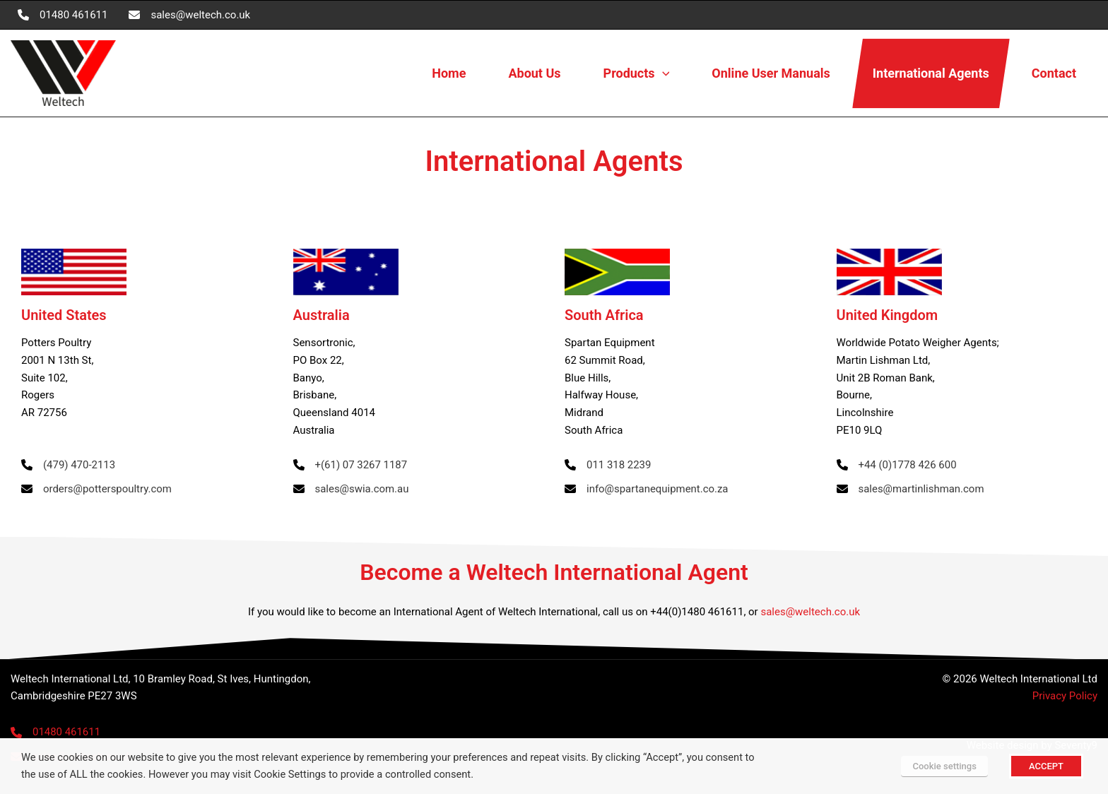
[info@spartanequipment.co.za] (647, 489)
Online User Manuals (771, 73)
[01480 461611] (62, 15)
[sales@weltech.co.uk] (189, 15)
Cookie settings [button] (944, 766)
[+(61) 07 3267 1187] (350, 465)
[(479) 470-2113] (68, 465)
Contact (1054, 73)
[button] (662, 73)
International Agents (931, 73)
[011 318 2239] (608, 465)
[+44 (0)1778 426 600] (897, 465)
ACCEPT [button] (1046, 766)
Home (449, 73)
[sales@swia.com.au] (351, 489)
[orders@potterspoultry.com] (96, 489)
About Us (534, 73)
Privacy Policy (1064, 695)
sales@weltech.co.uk (810, 611)
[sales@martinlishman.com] (911, 489)
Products (636, 73)
